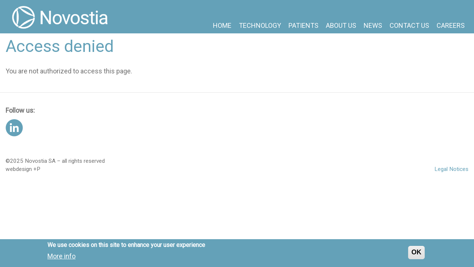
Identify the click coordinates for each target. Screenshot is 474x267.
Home (222, 25)
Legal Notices (451, 169)
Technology (260, 25)
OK (416, 254)
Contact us (409, 25)
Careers (451, 25)
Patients (303, 25)
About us (341, 25)
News (373, 25)
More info (61, 257)
